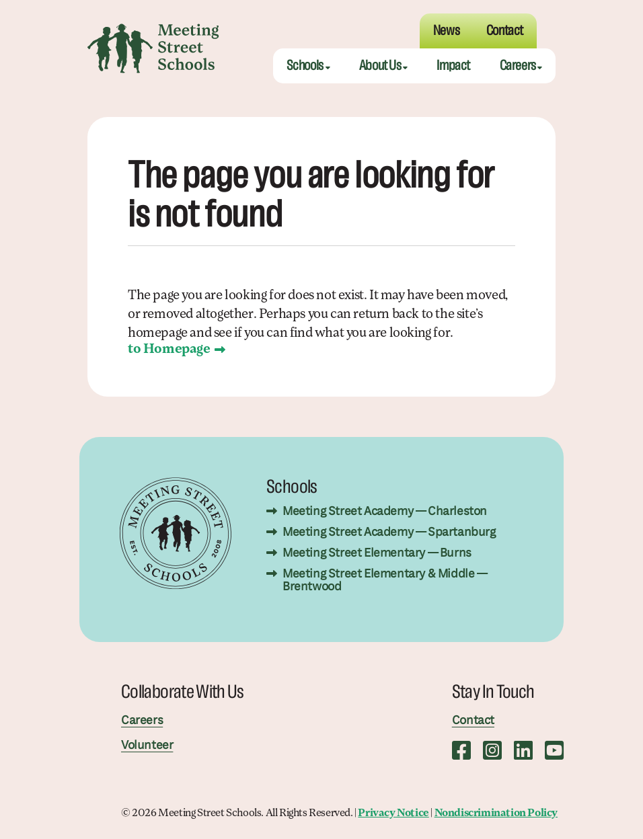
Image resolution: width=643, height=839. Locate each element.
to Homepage (169, 349)
